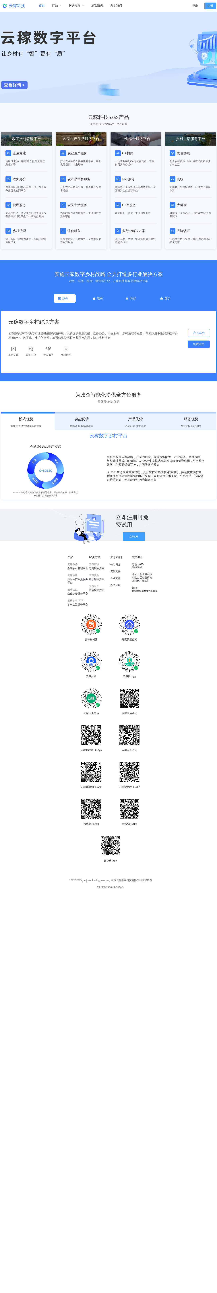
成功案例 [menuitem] (97, 5)
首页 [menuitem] (42, 5)
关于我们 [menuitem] (116, 5)
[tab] (65, 298)
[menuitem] (56, 5)
